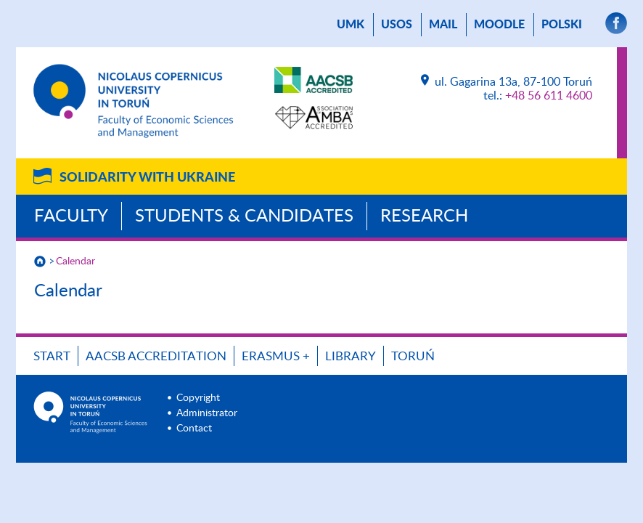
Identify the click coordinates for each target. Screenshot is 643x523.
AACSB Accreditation (156, 356)
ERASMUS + (276, 356)
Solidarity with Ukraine (147, 178)
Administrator (206, 413)
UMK (350, 25)
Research (424, 216)
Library (350, 356)
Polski (561, 25)
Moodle (499, 25)
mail (443, 25)
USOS (396, 25)
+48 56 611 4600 (548, 96)
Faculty (71, 216)
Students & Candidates (244, 216)
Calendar (75, 261)
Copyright (198, 398)
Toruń (413, 356)
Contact (194, 428)
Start (51, 356)
